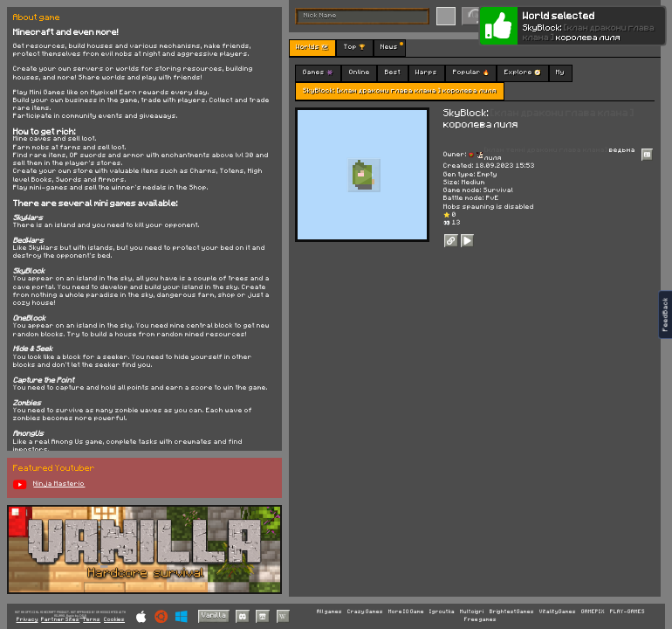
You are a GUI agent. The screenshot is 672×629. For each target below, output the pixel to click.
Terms (91, 620)
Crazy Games (365, 611)
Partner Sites (60, 620)
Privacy (27, 620)
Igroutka (442, 611)
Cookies (114, 620)
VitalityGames (557, 611)
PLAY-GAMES (627, 611)
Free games (480, 619)
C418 (82, 615)
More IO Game (406, 611)
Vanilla (214, 615)
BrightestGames (512, 611)
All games (329, 611)
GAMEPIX (593, 611)
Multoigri (471, 611)
